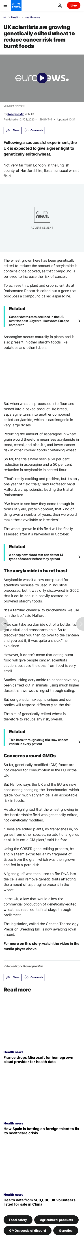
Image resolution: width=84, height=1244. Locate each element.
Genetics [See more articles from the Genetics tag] (66, 1230)
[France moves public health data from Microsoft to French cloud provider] (42, 1059)
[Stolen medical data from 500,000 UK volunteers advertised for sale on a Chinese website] (42, 1202)
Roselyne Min (15, 114)
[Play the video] (42, 78)
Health (15, 17)
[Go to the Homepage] (16, 5)
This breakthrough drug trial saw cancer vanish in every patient (38, 742)
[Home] (5, 17)
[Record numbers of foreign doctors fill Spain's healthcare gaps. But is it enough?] (42, 1131)
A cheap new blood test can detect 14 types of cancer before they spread (36, 557)
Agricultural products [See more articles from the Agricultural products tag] (56, 1219)
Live (74, 5)
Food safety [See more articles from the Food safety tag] (18, 1219)
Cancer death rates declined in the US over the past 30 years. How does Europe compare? (39, 321)
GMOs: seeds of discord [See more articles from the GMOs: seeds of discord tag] (27, 1230)
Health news (32, 17)
